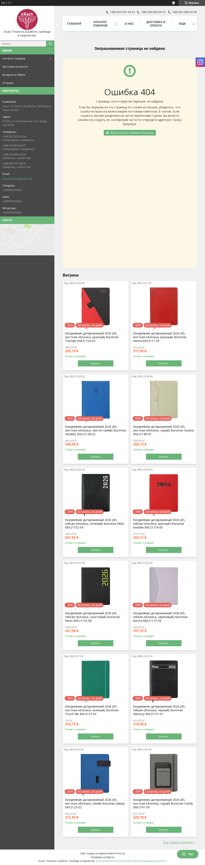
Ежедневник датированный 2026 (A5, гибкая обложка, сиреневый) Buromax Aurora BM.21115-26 (160, 617)
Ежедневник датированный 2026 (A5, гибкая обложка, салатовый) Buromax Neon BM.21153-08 (92, 617)
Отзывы (8, 83)
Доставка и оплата (15, 66)
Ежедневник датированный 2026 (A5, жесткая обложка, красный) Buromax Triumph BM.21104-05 (91, 337)
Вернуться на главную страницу (132, 132)
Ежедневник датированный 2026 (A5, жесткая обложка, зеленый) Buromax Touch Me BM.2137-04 (92, 710)
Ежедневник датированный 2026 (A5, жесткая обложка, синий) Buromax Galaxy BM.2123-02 (95, 803)
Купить (95, 363)
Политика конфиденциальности (148, 861)
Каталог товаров (14, 58)
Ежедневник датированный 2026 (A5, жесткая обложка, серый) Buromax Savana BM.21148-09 (163, 430)
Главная (74, 23)
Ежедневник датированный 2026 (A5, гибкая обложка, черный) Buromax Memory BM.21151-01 (159, 710)
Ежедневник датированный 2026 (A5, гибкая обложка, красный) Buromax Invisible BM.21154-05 (159, 523)
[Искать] (50, 44)
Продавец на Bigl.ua (102, 857)
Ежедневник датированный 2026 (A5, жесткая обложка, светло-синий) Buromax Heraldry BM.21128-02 (95, 430)
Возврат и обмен (14, 75)
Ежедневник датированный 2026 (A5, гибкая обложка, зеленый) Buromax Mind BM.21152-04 (94, 523)
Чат (187, 854)
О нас (129, 23)
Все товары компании (178, 842)
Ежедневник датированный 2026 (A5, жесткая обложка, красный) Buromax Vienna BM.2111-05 (159, 337)
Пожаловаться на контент (112, 861)
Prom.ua (120, 853)
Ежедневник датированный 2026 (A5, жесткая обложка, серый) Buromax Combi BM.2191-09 (163, 803)
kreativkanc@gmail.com (17, 178)
